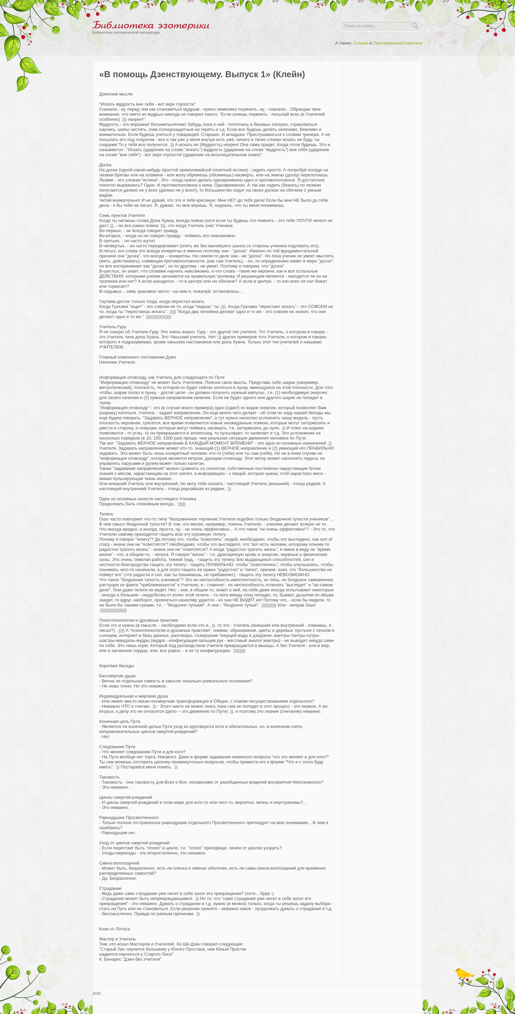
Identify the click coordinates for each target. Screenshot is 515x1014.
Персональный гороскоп (398, 43)
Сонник (360, 43)
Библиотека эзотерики (151, 25)
